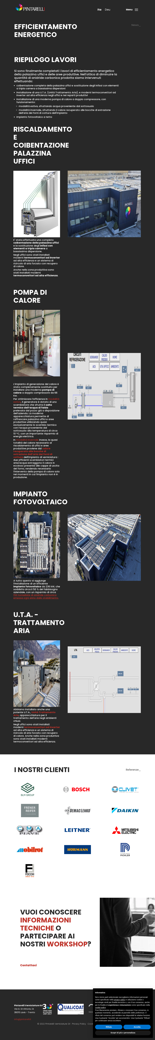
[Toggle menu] (133, 9)
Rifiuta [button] (109, 1027)
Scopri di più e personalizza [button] (123, 1033)
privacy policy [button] (119, 1000)
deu (107, 9)
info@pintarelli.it (22, 1019)
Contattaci (28, 965)
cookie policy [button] (100, 1007)
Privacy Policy (79, 1023)
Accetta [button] (137, 1027)
